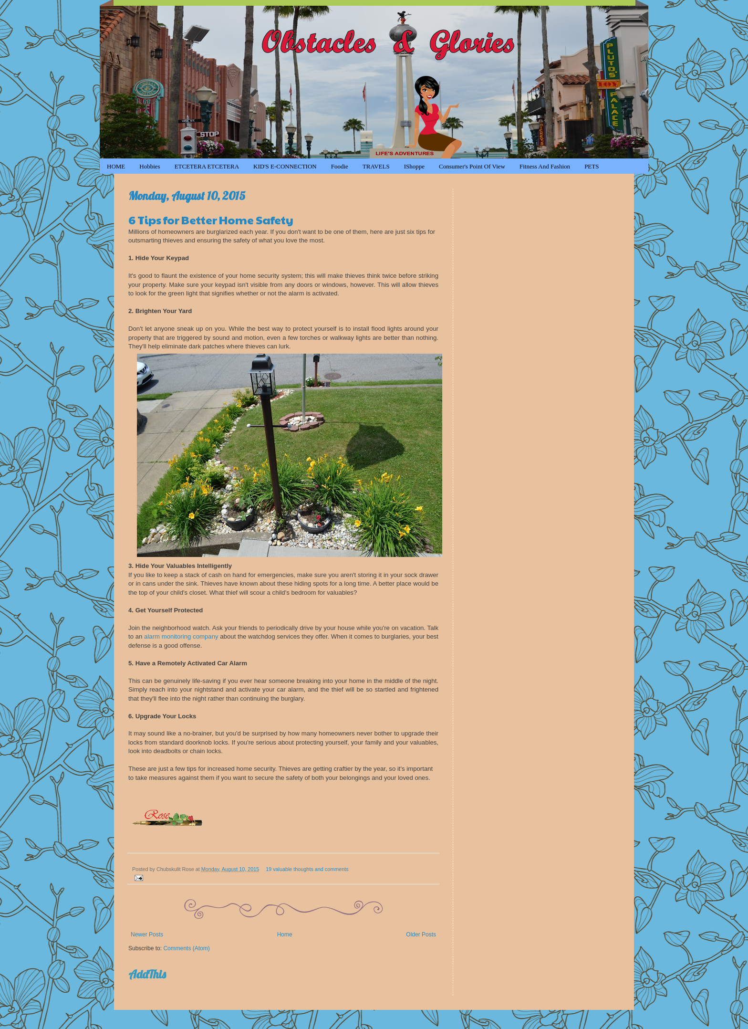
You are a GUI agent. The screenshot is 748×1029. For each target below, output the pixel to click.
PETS (591, 166)
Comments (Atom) (186, 948)
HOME (116, 166)
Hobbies (149, 166)
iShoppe (414, 166)
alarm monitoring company (181, 636)
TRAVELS (376, 166)
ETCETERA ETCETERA (207, 166)
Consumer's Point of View (472, 166)
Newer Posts (147, 934)
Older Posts (421, 934)
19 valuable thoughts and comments (307, 869)
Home (284, 934)
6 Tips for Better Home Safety (210, 219)
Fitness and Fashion (544, 166)
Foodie (339, 166)
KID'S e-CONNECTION (285, 166)
